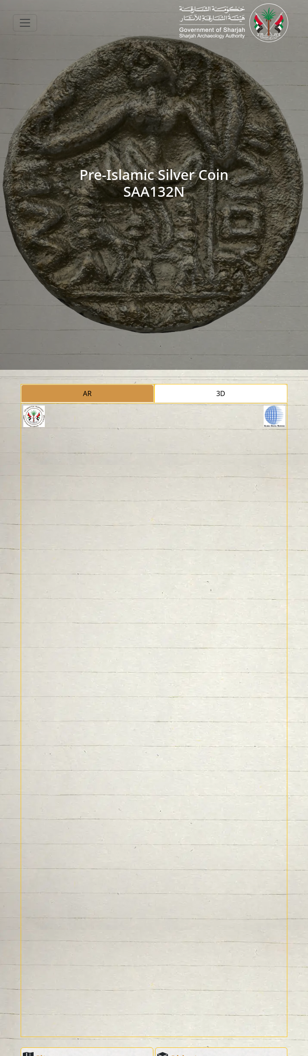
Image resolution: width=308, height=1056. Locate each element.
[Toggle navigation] (25, 22)
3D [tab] (220, 393)
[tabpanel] (154, 720)
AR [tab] (87, 393)
